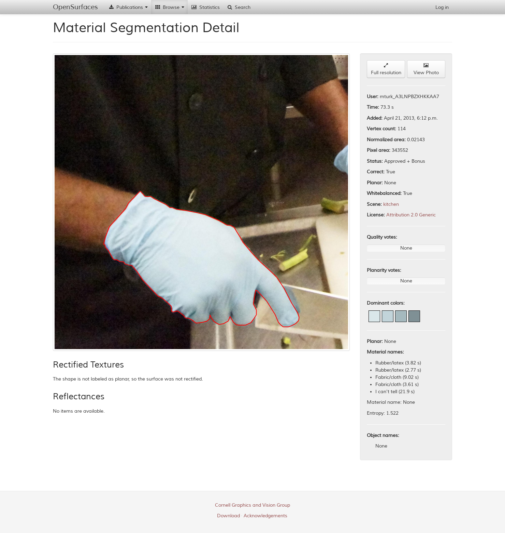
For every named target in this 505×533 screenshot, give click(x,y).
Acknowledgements (265, 516)
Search (238, 7)
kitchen (391, 204)
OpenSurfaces (75, 7)
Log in (442, 7)
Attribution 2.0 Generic (411, 215)
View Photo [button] (426, 69)
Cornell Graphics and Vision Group (252, 505)
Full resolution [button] (386, 69)
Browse (169, 7)
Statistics (205, 7)
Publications (128, 7)
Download (228, 516)
